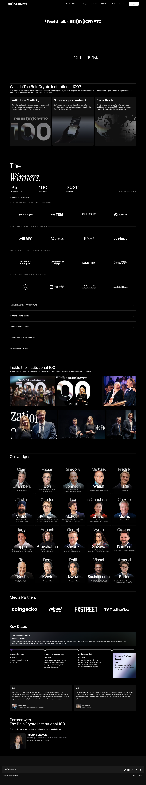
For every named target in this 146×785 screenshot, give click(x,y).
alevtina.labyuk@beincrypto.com (38, 740)
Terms (134, 775)
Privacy (141, 775)
